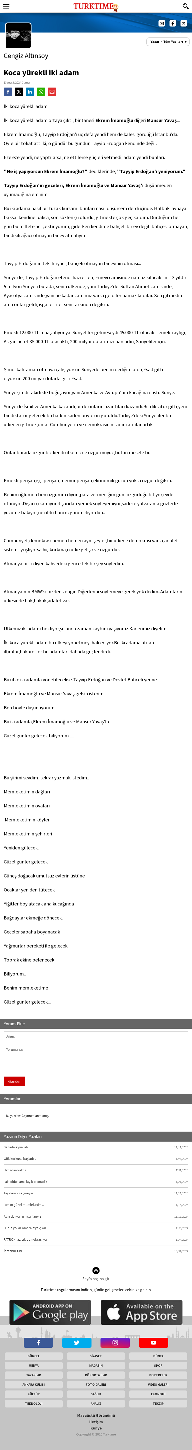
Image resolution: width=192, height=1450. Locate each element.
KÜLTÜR (34, 1394)
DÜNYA (158, 1356)
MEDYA (33, 1365)
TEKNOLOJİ (33, 1403)
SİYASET (96, 1356)
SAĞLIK (96, 1394)
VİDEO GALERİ (158, 1384)
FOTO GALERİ (96, 1384)
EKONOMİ (158, 1394)
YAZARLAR (33, 1375)
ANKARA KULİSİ (33, 1384)
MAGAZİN (96, 1365)
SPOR (158, 1365)
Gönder (14, 1081)
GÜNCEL (34, 1356)
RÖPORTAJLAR (96, 1375)
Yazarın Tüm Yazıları (166, 41)
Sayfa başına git (96, 1274)
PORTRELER (158, 1375)
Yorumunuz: (96, 1059)
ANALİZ (96, 1403)
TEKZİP (158, 1403)
